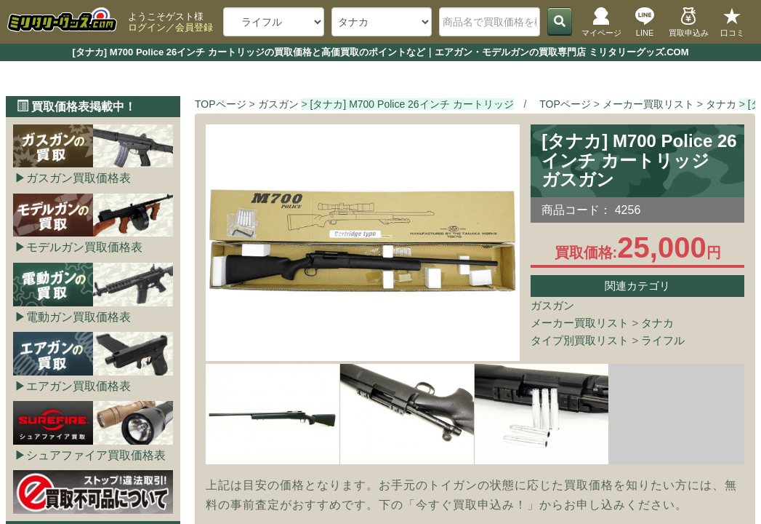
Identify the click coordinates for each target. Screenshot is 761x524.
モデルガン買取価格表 (84, 247)
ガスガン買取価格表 (78, 178)
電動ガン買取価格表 (78, 317)
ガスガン (552, 305)
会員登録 (194, 27)
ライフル (663, 340)
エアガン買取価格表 (78, 386)
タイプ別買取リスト (580, 340)
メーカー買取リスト (580, 323)
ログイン (147, 27)
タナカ (657, 323)
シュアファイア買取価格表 (96, 455)
